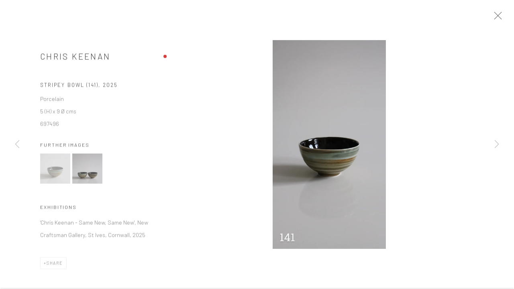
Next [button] (496, 144)
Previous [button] (17, 144)
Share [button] (55, 265)
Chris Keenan (75, 59)
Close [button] (500, 18)
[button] (55, 171)
